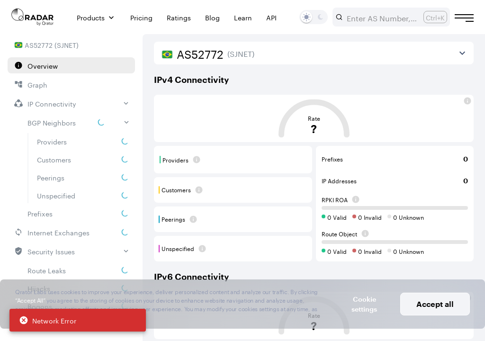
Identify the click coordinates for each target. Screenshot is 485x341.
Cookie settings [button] (364, 304)
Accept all (435, 303)
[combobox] (381, 17)
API (271, 17)
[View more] (462, 53)
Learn (243, 17)
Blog (212, 17)
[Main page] (32, 17)
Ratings (179, 17)
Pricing (141, 17)
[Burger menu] (464, 18)
